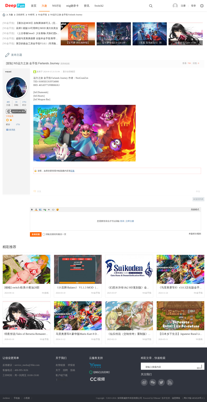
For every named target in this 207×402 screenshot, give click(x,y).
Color (36, 209)
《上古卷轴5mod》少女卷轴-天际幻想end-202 (40, 33)
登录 (193, 5)
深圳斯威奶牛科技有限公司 (129, 398)
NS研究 (31, 14)
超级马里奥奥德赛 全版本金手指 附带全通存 (39, 38)
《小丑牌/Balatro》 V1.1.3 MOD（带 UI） (80, 287)
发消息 (12, 130)
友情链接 (60, 365)
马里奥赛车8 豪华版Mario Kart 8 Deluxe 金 (81, 333)
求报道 (71, 365)
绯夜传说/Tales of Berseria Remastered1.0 (28, 333)
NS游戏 (45, 293)
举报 (198, 191)
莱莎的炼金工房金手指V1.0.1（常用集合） (38, 43)
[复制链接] (65, 63)
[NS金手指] (8, 23)
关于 (58, 370)
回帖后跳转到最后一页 (54, 234)
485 (8, 102)
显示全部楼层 (69, 71)
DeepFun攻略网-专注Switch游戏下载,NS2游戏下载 (4, 14)
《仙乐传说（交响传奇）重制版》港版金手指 (134, 333)
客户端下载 (62, 375)
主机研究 (20, 14)
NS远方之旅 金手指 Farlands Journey (66, 14)
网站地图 (62, 379)
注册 (183, 5)
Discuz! (157, 398)
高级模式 (195, 209)
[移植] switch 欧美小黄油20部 (21, 287)
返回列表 (199, 199)
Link (44, 209)
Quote (49, 209)
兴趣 (44, 5)
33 (16, 102)
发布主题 (16, 54)
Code (53, 209)
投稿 (72, 370)
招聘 (65, 370)
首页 (33, 5)
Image (40, 209)
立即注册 (130, 221)
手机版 (17, 398)
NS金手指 (42, 14)
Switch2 (98, 5)
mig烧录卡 (72, 5)
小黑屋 (27, 398)
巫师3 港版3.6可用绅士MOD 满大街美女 (37, 28)
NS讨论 (56, 5)
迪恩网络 (176, 398)
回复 (72, 171)
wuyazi (8, 71)
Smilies (57, 209)
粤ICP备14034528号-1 (193, 398)
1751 (24, 102)
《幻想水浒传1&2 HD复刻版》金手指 (129, 287)
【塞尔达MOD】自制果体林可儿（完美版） (39, 23)
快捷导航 (201, 5)
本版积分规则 (195, 234)
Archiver (6, 398)
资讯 (86, 5)
